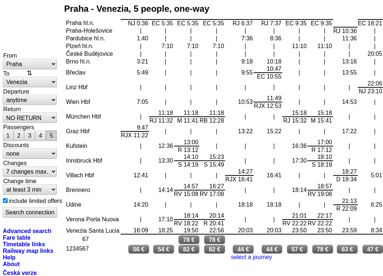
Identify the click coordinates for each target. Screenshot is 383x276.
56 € (139, 249)
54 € (163, 249)
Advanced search (27, 231)
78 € (189, 239)
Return (12, 109)
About (11, 264)
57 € (297, 249)
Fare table (17, 237)
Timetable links (24, 244)
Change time (20, 181)
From (10, 55)
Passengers (18, 127)
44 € (243, 249)
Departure (16, 91)
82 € (189, 249)
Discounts (16, 145)
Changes (15, 163)
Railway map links (28, 250)
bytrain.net (30, 26)
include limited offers (35, 200)
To (6, 73)
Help (9, 257)
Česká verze (20, 272)
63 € (347, 249)
